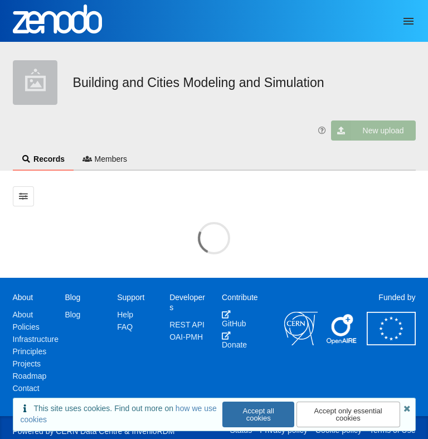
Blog (72, 314)
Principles (30, 351)
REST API (187, 324)
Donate (234, 340)
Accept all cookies (258, 414)
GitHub (234, 319)
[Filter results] (24, 196)
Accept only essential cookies (348, 414)
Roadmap (30, 376)
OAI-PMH (186, 336)
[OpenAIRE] (342, 342)
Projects (27, 363)
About (23, 314)
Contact (26, 388)
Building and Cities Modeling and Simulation (198, 82)
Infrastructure (36, 339)
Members (104, 159)
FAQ (125, 326)
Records (43, 159)
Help (125, 314)
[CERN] (301, 342)
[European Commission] (391, 342)
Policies (26, 326)
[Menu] (408, 21)
